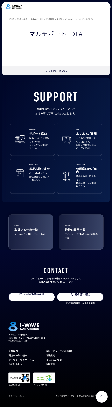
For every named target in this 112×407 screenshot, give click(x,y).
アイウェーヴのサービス (21, 359)
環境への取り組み (17, 355)
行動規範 (50, 355)
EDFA (59, 19)
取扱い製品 (22, 19)
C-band (68, 19)
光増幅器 (50, 19)
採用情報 (50, 364)
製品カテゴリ (37, 19)
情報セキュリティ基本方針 (60, 351)
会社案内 (13, 351)
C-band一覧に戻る (56, 70)
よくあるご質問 (54, 359)
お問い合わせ (15, 364)
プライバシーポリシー (17, 396)
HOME (11, 19)
